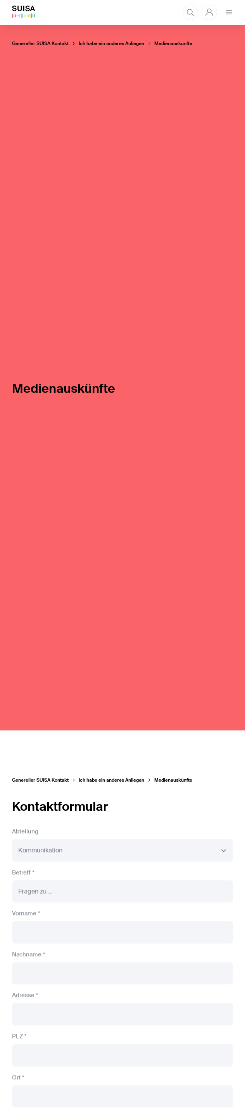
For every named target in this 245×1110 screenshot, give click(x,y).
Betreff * (23, 874)
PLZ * (19, 1038)
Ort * (18, 1079)
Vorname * (26, 915)
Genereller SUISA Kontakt (40, 43)
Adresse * (25, 997)
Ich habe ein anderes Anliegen (111, 43)
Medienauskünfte (173, 43)
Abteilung (25, 833)
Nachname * (28, 956)
